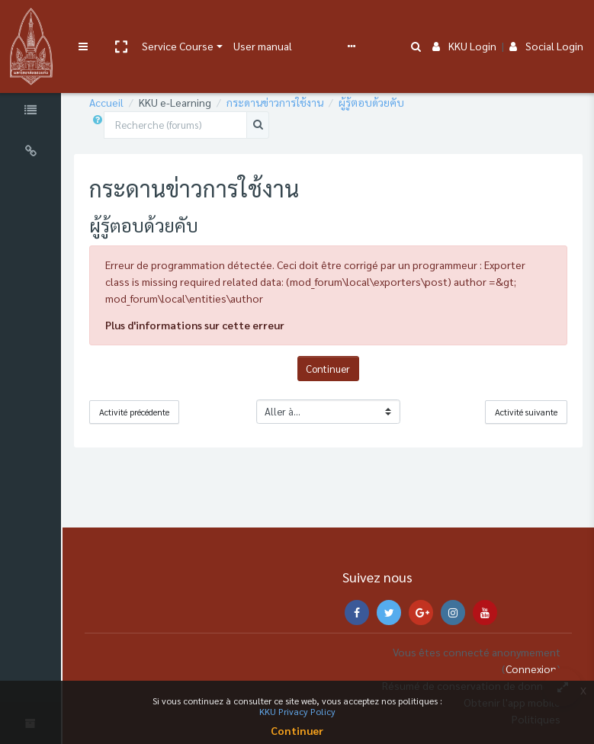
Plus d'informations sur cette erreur (220, 325)
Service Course (200, 24)
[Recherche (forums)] (201, 125)
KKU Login (464, 24)
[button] (143, 25)
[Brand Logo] (42, 25)
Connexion (531, 668)
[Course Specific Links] (44, 112)
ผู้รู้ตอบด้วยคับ (397, 102)
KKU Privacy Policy (297, 711)
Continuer (341, 368)
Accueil (132, 102)
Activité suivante (526, 412)
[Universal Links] (44, 153)
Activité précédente (160, 412)
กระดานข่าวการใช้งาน (300, 102)
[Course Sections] (44, 70)
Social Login (546, 24)
